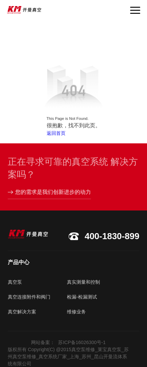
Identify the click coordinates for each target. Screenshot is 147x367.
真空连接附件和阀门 (29, 297)
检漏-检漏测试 (82, 297)
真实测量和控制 (83, 282)
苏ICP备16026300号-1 (81, 342)
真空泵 (15, 282)
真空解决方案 (22, 311)
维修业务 (76, 311)
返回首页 (56, 134)
